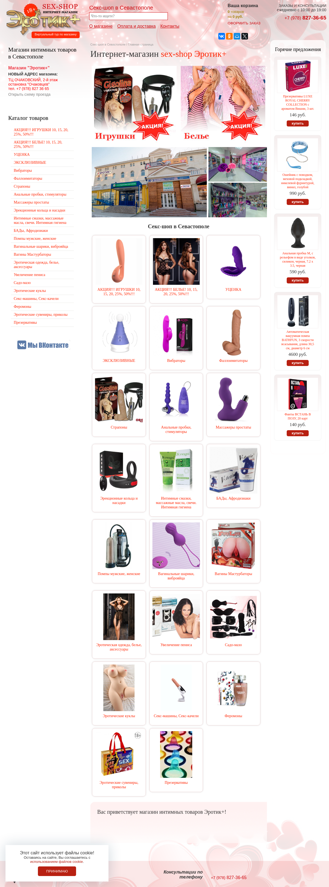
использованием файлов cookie (56, 862)
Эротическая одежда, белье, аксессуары (118, 647)
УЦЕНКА (233, 290)
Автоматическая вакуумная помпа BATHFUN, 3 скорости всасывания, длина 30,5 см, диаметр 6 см (297, 340)
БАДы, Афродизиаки (233, 498)
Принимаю (57, 871)
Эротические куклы (119, 716)
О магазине (101, 26)
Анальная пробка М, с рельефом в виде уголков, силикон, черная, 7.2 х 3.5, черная (298, 259)
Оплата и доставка (136, 26)
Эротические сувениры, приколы (119, 785)
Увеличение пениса (176, 645)
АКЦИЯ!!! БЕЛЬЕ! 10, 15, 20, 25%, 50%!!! (176, 292)
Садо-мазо (233, 645)
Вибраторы (176, 361)
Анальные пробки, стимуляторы (176, 429)
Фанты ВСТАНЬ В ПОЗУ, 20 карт (298, 416)
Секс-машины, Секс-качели (176, 716)
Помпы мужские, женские (119, 574)
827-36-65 (305, 18)
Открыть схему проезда (29, 94)
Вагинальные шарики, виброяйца (176, 576)
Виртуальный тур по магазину (55, 34)
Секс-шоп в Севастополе (108, 44)
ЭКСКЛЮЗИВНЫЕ (119, 361)
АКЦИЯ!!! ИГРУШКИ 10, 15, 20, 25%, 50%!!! (119, 292)
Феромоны (233, 716)
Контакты (169, 26)
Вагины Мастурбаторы (233, 574)
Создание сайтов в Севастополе (307, 875)
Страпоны (119, 427)
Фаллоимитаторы (233, 361)
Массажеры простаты (233, 427)
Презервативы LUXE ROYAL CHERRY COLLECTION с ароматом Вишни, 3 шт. (297, 102)
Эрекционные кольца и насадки (119, 500)
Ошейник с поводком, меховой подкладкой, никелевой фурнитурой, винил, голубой (297, 181)
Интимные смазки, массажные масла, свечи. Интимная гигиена (176, 502)
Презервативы (176, 783)
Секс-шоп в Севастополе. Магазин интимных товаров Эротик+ (42, 18)
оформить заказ (244, 23)
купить (298, 123)
